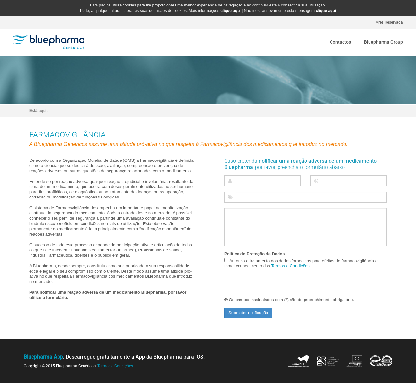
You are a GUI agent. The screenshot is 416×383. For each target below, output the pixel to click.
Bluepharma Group (383, 42)
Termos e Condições (290, 265)
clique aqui (230, 10)
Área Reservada (389, 22)
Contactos (340, 42)
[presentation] (258, 283)
